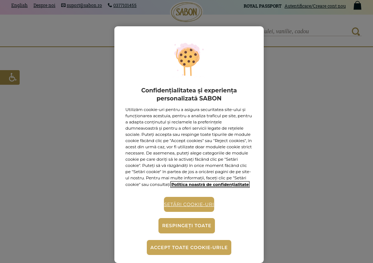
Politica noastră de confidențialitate (210, 184)
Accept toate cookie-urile (189, 247)
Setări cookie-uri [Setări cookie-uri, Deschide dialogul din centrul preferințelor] (189, 204)
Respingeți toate (186, 225)
